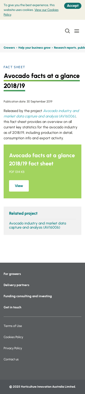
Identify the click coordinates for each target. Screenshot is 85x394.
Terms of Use (13, 326)
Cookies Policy (13, 337)
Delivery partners (16, 285)
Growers (9, 47)
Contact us (11, 359)
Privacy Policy (13, 348)
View (19, 186)
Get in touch (12, 307)
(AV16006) (67, 116)
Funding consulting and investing (28, 296)
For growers (12, 274)
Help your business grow (34, 47)
